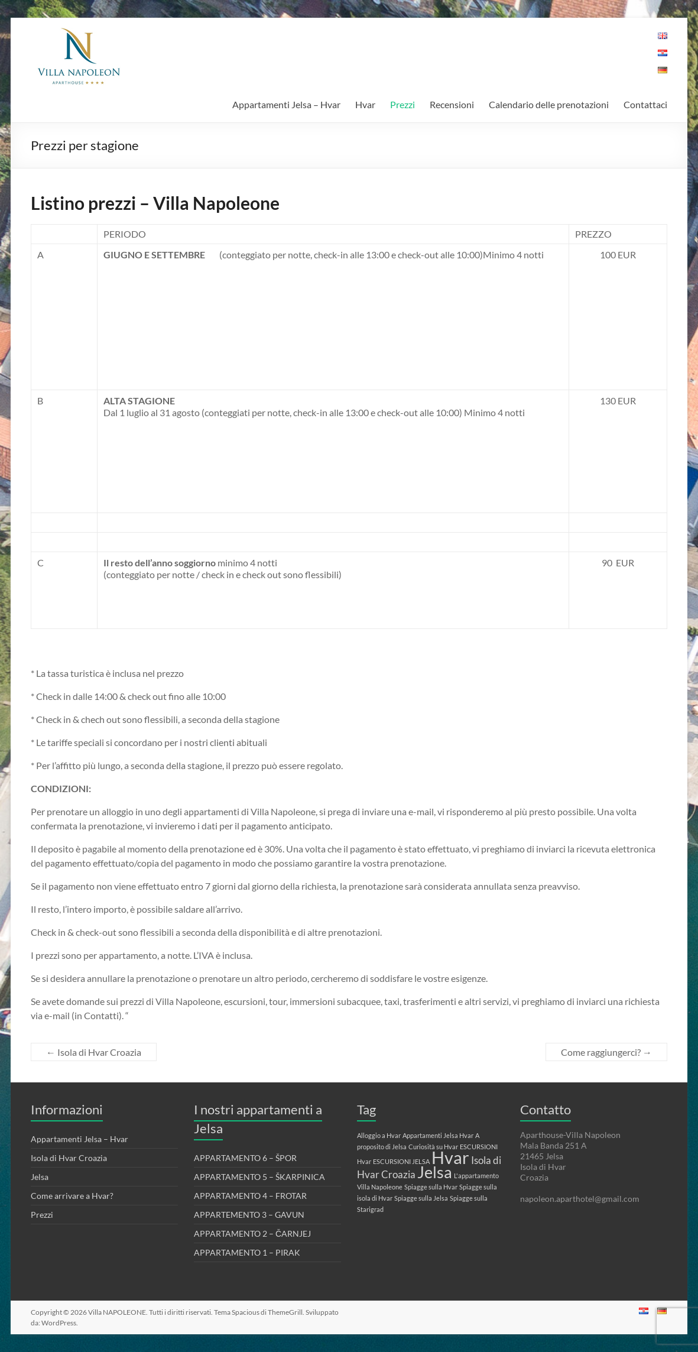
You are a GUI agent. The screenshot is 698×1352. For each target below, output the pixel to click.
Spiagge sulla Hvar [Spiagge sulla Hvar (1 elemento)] (430, 1187)
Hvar (365, 104)
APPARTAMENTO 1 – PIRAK (247, 1252)
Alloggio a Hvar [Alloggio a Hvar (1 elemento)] (379, 1135)
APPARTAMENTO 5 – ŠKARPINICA (259, 1177)
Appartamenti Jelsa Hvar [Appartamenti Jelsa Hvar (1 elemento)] (437, 1135)
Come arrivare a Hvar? (72, 1196)
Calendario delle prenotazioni (549, 104)
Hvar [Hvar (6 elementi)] (450, 1157)
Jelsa (39, 1177)
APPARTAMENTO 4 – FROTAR (250, 1196)
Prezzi (402, 104)
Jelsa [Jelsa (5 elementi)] (434, 1172)
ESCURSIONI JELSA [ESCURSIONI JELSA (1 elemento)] (401, 1161)
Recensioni (452, 104)
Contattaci (645, 104)
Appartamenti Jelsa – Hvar (286, 104)
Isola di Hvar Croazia (93, 1052)
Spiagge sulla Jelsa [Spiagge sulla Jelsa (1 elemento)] (421, 1198)
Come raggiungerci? (606, 1052)
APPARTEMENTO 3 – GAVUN (249, 1215)
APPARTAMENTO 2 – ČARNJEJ (252, 1233)
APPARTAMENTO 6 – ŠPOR (245, 1158)
